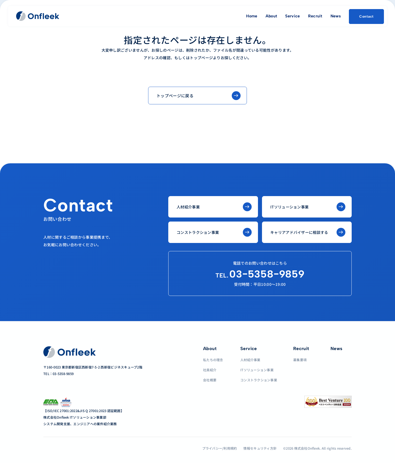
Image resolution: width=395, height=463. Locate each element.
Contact (366, 16)
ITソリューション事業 (257, 369)
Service (292, 16)
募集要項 (300, 359)
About (271, 16)
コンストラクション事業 (258, 380)
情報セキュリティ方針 (260, 448)
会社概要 (209, 380)
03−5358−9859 (260, 274)
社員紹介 (209, 369)
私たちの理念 (213, 359)
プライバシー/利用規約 (219, 448)
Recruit (315, 16)
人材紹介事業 (250, 359)
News (336, 16)
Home (251, 16)
